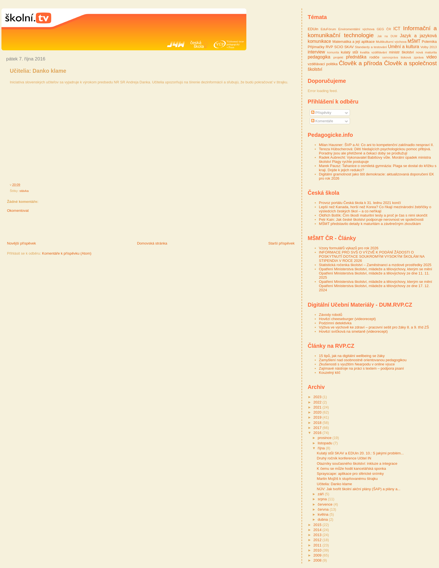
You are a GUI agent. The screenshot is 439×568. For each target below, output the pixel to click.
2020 (318, 412)
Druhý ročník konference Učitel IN (344, 458)
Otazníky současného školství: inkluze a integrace (357, 463)
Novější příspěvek (21, 243)
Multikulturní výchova (391, 41)
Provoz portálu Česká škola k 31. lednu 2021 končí (360, 203)
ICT (396, 28)
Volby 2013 (429, 47)
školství (315, 69)
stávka (24, 191)
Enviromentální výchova (356, 29)
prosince (325, 438)
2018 (318, 423)
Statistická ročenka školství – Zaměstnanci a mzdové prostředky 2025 (375, 265)
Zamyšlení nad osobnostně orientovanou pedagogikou (363, 360)
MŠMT (414, 41)
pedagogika (319, 57)
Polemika (429, 41)
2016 (318, 433)
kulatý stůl (349, 52)
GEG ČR (384, 29)
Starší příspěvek (281, 243)
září (321, 494)
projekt (338, 57)
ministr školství (401, 52)
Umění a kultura (403, 46)
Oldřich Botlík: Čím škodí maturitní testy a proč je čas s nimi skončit (373, 215)
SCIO (338, 47)
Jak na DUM (387, 36)
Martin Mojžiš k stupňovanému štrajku (347, 479)
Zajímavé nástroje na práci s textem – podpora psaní (361, 368)
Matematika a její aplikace (353, 41)
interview (316, 52)
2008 (318, 560)
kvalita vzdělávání (373, 52)
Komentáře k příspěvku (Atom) (66, 253)
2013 (318, 535)
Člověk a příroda (360, 63)
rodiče (374, 57)
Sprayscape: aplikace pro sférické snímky (350, 473)
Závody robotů (330, 315)
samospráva (390, 57)
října (322, 448)
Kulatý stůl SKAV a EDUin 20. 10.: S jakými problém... (360, 453)
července (325, 504)
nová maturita (426, 52)
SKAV (349, 47)
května (324, 514)
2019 (318, 417)
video (431, 57)
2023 (318, 397)
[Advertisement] (66, 228)
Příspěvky (321, 113)
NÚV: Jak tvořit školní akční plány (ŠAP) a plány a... (359, 489)
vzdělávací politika (323, 64)
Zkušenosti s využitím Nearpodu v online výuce (357, 364)
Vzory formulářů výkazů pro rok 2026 (348, 248)
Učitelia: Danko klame (38, 71)
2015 (318, 525)
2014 (318, 530)
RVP (329, 47)
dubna (323, 519)
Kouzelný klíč (329, 372)
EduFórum (328, 29)
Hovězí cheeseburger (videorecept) (347, 319)
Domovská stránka (152, 243)
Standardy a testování (371, 47)
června (324, 509)
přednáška (356, 57)
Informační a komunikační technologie (372, 31)
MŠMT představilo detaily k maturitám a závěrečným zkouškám (370, 224)
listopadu (325, 443)
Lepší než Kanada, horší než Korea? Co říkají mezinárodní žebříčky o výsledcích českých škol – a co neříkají (375, 209)
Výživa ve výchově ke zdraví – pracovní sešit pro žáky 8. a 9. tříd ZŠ (374, 327)
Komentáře (322, 121)
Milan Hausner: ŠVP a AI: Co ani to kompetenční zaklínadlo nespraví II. (376, 145)
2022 (318, 402)
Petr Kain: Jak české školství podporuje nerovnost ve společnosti (371, 219)
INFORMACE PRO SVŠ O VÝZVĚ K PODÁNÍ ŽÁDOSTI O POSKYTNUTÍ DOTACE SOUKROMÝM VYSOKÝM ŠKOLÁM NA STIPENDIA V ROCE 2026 (371, 256)
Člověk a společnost (410, 63)
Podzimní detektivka (335, 323)
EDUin (313, 29)
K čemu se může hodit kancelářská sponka (351, 468)
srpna (323, 499)
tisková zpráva (412, 57)
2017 (318, 428)
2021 (318, 407)
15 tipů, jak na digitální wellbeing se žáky (352, 356)
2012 (318, 540)
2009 (318, 555)
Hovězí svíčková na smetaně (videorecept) (353, 331)
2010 (318, 550)
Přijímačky (316, 47)
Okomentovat (18, 210)
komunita (333, 52)
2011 (318, 545)
